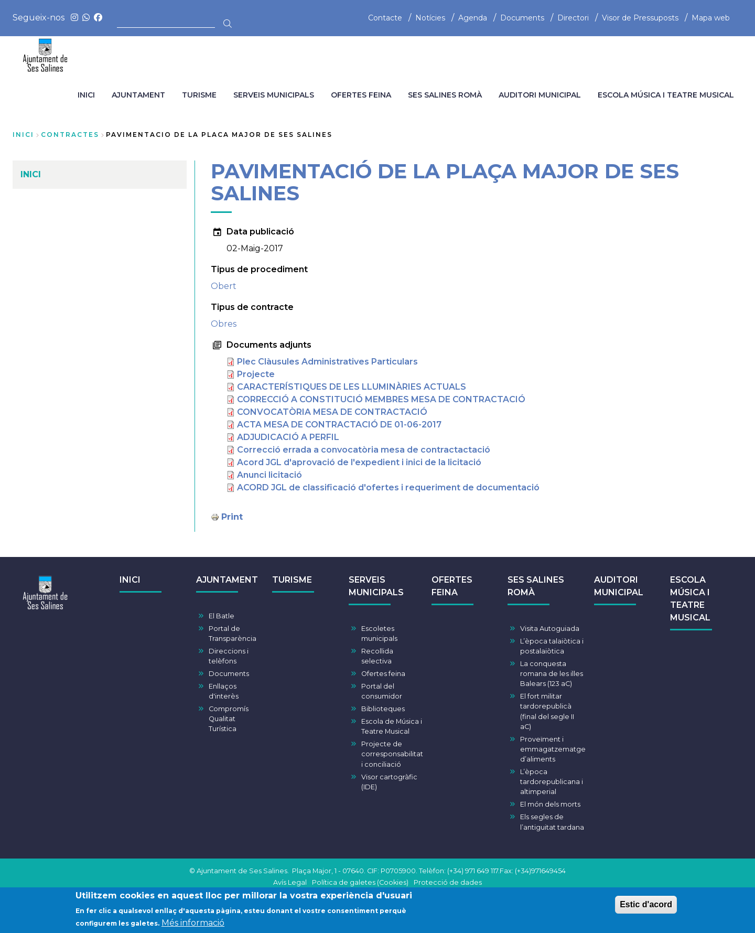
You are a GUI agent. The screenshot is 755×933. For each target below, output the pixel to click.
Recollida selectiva (377, 656)
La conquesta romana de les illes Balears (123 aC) (551, 674)
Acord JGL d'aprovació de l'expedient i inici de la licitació (359, 462)
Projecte (256, 374)
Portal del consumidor (381, 691)
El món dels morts (550, 804)
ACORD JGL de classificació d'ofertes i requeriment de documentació (388, 487)
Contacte (385, 18)
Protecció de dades (448, 882)
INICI (130, 580)
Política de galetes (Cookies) (360, 882)
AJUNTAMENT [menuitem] (138, 95)
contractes (70, 134)
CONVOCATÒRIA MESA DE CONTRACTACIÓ (332, 412)
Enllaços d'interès (224, 691)
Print (232, 517)
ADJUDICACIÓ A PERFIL (288, 437)
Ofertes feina (383, 674)
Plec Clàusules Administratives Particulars (327, 362)
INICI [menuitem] (86, 95)
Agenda (472, 18)
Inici (23, 134)
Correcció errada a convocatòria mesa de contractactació (363, 450)
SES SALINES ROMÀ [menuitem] (445, 95)
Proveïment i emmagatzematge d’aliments (553, 749)
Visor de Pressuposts (640, 18)
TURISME (292, 580)
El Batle (221, 616)
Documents (522, 18)
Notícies (430, 18)
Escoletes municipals (379, 633)
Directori (573, 18)
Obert (223, 286)
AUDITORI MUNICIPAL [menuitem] (540, 95)
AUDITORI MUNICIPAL (618, 586)
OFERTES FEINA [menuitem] (361, 95)
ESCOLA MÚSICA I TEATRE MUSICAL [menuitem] (666, 95)
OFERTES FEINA (452, 586)
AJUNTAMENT (227, 580)
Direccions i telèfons (229, 656)
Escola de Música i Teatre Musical (391, 726)
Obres (223, 324)
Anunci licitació (269, 475)
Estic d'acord (646, 905)
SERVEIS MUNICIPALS (376, 586)
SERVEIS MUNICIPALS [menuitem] (273, 95)
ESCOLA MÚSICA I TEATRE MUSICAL (690, 599)
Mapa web (711, 18)
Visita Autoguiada (549, 628)
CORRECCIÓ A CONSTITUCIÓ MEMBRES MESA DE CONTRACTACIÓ (381, 399)
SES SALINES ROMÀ (536, 586)
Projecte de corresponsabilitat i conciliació (392, 754)
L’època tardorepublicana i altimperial (551, 782)
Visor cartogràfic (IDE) (389, 782)
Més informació (192, 924)
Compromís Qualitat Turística (229, 719)
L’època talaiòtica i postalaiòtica (552, 646)
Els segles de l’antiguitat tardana (552, 822)
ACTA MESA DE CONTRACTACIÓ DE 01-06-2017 (339, 425)
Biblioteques (383, 709)
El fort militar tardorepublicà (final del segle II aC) (547, 711)
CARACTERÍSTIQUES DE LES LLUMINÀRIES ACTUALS (351, 387)
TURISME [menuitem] (199, 95)
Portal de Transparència (232, 633)
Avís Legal (290, 882)
